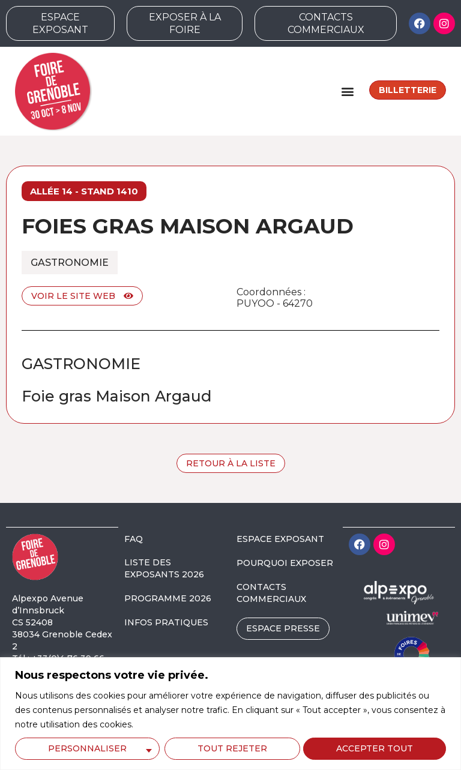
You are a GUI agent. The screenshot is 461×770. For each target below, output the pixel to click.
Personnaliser (87, 748)
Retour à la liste (231, 463)
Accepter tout (375, 748)
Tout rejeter (232, 748)
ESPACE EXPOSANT (280, 539)
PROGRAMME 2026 (167, 598)
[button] (347, 91)
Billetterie (407, 90)
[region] (230, 713)
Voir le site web (82, 295)
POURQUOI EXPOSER (285, 563)
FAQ (133, 539)
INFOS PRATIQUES (166, 622)
